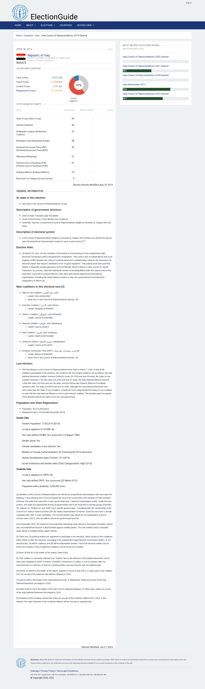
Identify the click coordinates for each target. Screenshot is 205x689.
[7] (48, 327)
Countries (66, 25)
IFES (32, 675)
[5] (52, 308)
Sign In (188, 3)
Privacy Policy (48, 671)
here (24, 547)
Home (18, 25)
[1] (82, 241)
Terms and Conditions (67, 671)
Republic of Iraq (38, 55)
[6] (52, 318)
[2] (84, 241)
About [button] (30, 25)
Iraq (37, 35)
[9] (78, 351)
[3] (17, 536)
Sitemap (34, 671)
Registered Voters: (26, 90)
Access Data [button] (84, 25)
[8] (52, 336)
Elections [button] (47, 25)
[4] (49, 296)
